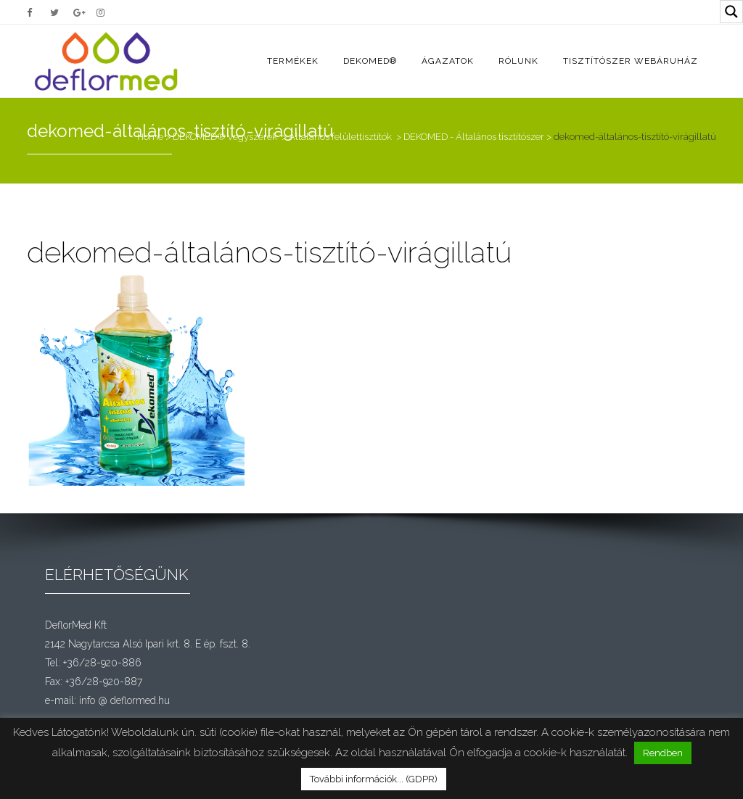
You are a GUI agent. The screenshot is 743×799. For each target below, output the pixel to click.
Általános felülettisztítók (340, 136)
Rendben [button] (663, 753)
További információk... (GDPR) (374, 779)
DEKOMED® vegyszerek (225, 136)
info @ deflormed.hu (124, 700)
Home (150, 136)
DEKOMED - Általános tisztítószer (473, 136)
